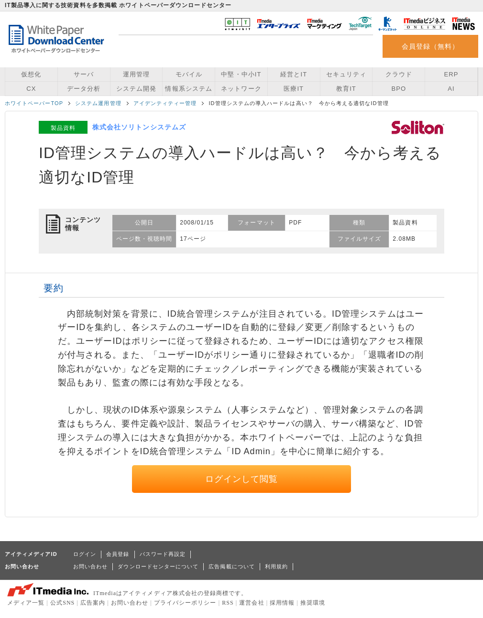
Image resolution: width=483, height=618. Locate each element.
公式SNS (62, 602)
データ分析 (83, 88)
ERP (451, 74)
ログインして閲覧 (241, 479)
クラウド (398, 74)
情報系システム (188, 88)
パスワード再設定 (163, 554)
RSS (228, 602)
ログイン (84, 554)
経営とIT (293, 74)
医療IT (294, 88)
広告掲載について (232, 566)
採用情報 (282, 602)
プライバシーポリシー (185, 602)
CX (31, 88)
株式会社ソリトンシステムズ (139, 127)
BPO (398, 88)
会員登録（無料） (431, 46)
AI (451, 88)
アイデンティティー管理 (165, 103)
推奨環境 (312, 602)
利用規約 (276, 566)
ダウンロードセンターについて (158, 566)
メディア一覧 (25, 602)
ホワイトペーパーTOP (34, 103)
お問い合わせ (90, 566)
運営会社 (251, 602)
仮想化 (31, 74)
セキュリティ (346, 74)
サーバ (84, 74)
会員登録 (117, 554)
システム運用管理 (98, 103)
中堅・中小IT (241, 74)
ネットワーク (241, 88)
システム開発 (136, 88)
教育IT (346, 88)
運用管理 (136, 74)
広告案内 (92, 602)
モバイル (189, 74)
